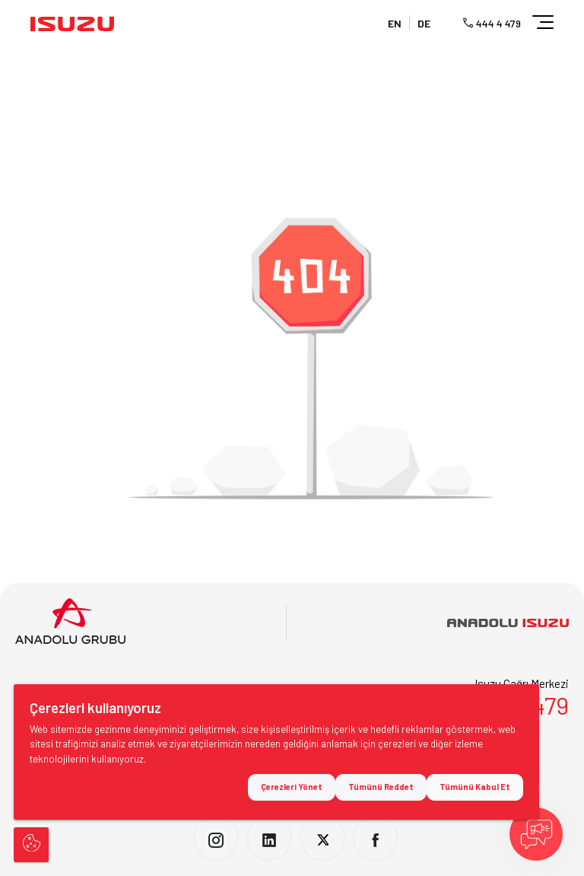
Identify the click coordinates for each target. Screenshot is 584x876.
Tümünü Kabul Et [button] (475, 787)
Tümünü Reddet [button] (381, 787)
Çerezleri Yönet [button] (291, 787)
